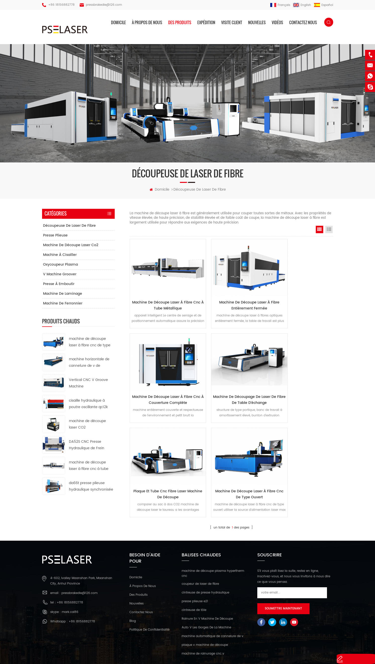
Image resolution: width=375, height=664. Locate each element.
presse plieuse (55, 238)
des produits (179, 22)
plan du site (258, 646)
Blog (132, 592)
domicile (118, 22)
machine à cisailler (60, 257)
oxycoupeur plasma (60, 267)
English (302, 5)
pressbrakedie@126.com (104, 4)
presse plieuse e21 (195, 572)
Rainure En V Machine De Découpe (207, 589)
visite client (231, 22)
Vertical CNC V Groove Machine (88, 385)
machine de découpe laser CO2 (87, 427)
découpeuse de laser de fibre (69, 228)
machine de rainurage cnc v (203, 624)
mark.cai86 (70, 582)
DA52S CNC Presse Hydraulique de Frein (86, 447)
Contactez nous (303, 22)
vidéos (277, 22)
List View (329, 232)
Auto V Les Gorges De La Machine (206, 598)
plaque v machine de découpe (205, 615)
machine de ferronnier (62, 306)
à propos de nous (147, 22)
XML (273, 646)
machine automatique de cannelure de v (212, 607)
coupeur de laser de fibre (200, 554)
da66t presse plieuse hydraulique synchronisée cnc (91, 489)
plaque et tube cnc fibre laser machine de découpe (231, 388)
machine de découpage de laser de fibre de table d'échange (162, 388)
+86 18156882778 (61, 4)
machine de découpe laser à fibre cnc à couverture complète (300, 300)
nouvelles (257, 22)
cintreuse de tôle (194, 581)
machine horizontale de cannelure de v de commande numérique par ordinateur (89, 365)
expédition (206, 22)
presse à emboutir (58, 286)
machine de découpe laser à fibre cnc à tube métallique (162, 300)
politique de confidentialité (149, 600)
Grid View (319, 232)
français (280, 5)
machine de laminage (62, 296)
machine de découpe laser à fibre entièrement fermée (231, 300)
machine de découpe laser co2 (70, 247)
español (323, 5)
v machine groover (59, 277)
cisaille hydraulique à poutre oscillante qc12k (88, 406)
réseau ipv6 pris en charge (187, 654)
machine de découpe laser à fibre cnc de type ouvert (300, 388)
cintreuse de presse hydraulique (205, 563)
